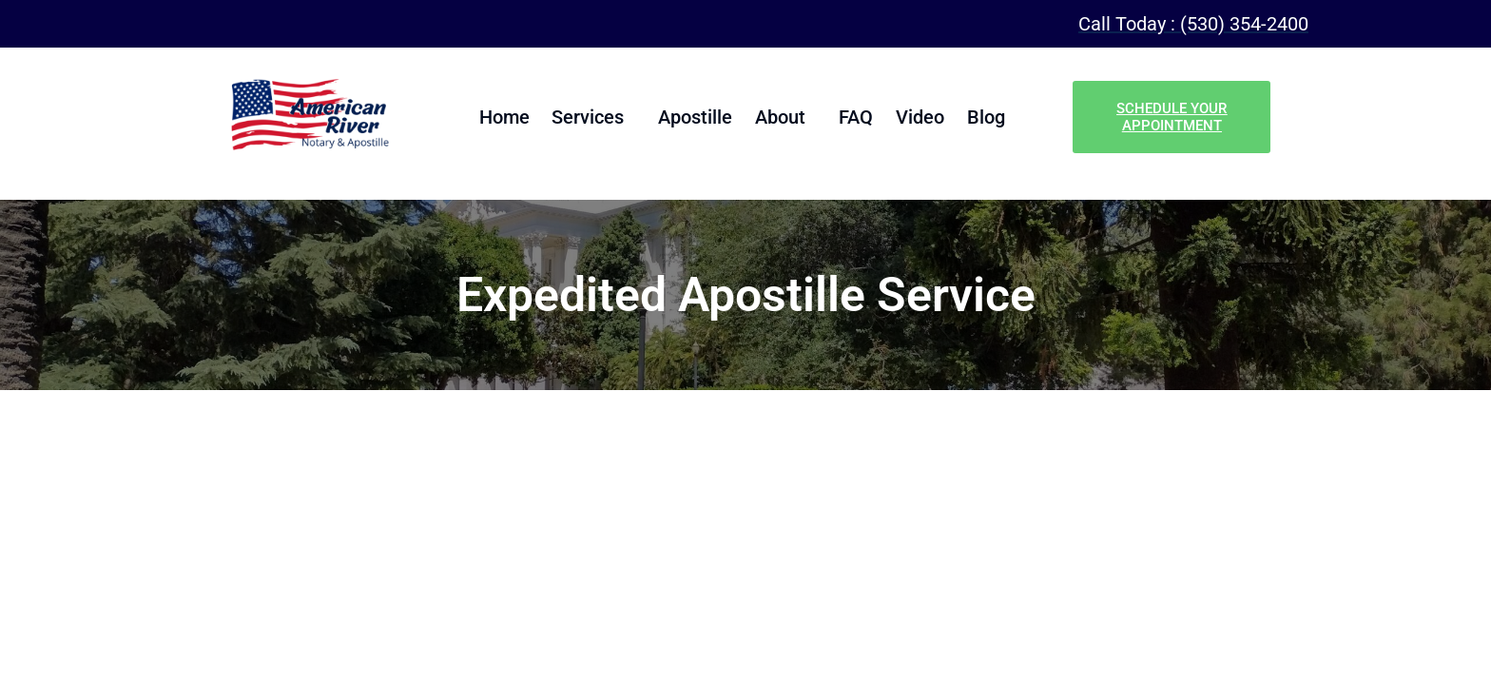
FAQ (853, 117)
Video (913, 117)
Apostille (699, 117)
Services (595, 117)
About (780, 117)
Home (515, 117)
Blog (976, 117)
